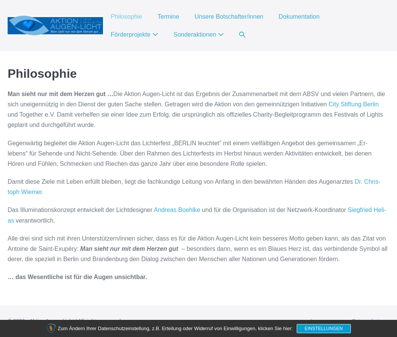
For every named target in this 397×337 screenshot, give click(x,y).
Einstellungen (324, 328)
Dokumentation (299, 16)
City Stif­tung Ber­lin (353, 104)
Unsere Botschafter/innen (229, 16)
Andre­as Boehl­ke (177, 210)
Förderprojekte (134, 34)
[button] (242, 34)
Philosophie (126, 16)
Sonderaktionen (199, 34)
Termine (168, 16)
